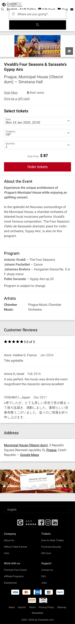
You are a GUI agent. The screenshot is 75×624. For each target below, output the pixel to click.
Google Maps (29, 455)
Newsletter (37, 613)
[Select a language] (37, 509)
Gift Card (46, 553)
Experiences (10, 582)
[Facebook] (20, 522)
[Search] (37, 25)
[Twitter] (48, 523)
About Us (9, 540)
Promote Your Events (15, 570)
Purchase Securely (51, 546)
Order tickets (37, 167)
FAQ (43, 576)
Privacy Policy (46, 607)
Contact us (47, 570)
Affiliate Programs (14, 576)
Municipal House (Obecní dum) (26, 445)
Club (6, 553)
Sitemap (61, 607)
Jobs (44, 582)
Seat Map (11, 92)
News (12, 607)
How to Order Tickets (52, 540)
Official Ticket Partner (15, 546)
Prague (51, 450)
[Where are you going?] (37, 13)
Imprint (22, 607)
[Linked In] (55, 523)
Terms (32, 607)
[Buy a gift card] (37, 481)
